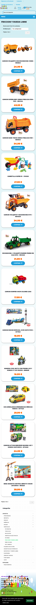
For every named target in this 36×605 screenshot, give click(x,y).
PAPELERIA (18, 562)
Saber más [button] (6, 602)
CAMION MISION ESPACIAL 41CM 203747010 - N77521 (18, 331)
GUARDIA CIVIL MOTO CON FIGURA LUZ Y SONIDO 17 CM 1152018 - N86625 (18, 369)
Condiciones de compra (7, 584)
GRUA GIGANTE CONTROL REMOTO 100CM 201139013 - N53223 (18, 485)
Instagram (22, 581)
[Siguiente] (27, 32)
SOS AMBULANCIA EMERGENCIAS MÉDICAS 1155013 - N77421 (18, 408)
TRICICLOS (8, 531)
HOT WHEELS (8, 544)
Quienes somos (5, 579)
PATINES (7, 538)
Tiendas (18, 5)
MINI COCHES (8, 542)
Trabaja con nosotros (7, 5)
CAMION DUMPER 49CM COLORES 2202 (18, 292)
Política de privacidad (7, 581)
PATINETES (8, 529)
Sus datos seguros (6, 583)
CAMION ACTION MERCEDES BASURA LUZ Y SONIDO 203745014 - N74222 (18, 446)
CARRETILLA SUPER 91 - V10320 (18, 176)
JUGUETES (18, 514)
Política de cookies (6, 586)
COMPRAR (18, 71)
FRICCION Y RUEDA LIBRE (11, 540)
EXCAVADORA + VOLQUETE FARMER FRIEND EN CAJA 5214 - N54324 (18, 254)
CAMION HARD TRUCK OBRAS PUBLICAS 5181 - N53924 (18, 139)
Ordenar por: (7, 29)
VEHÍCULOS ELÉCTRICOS (11, 536)
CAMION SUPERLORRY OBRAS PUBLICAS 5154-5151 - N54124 (18, 100)
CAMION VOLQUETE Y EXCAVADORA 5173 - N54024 (18, 216)
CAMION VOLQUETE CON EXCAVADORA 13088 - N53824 (18, 62)
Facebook (22, 579)
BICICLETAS (8, 533)
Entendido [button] (30, 600)
